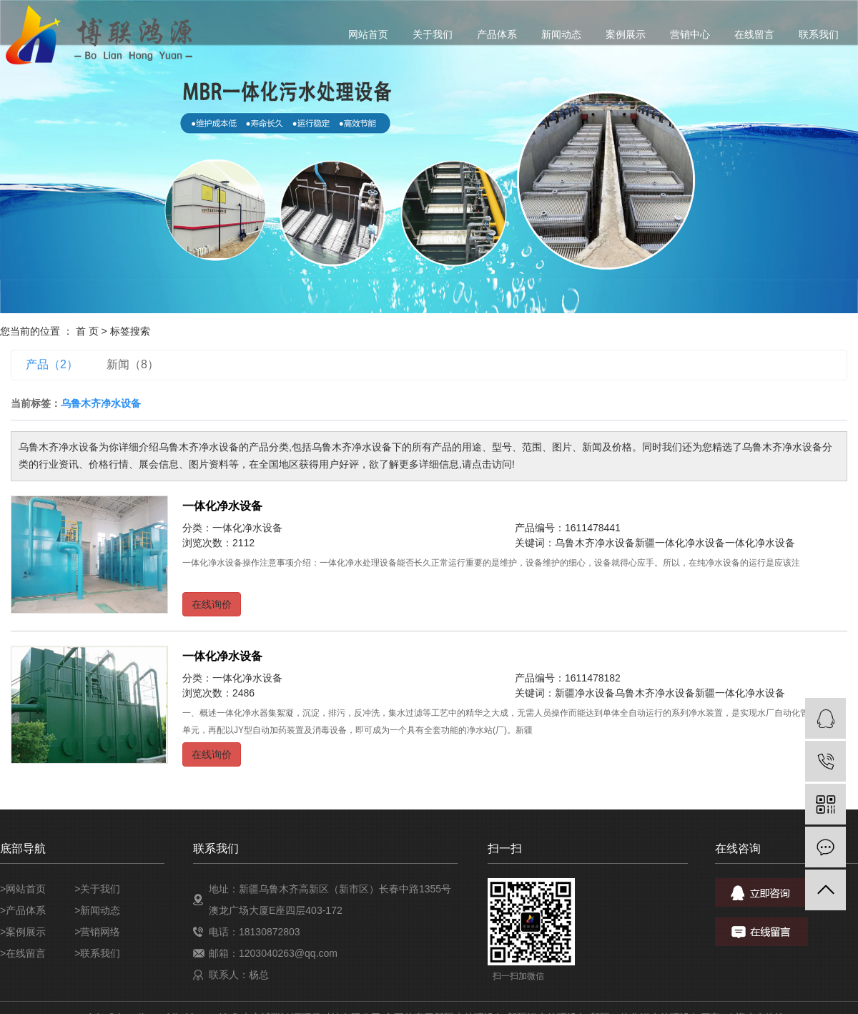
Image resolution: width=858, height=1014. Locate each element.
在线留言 (754, 34)
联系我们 (819, 34)
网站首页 (368, 34)
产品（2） (52, 364)
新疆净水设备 (585, 693)
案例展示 (626, 34)
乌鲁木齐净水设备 (595, 542)
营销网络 (100, 931)
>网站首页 (23, 889)
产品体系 (497, 34)
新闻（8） (133, 364)
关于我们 (433, 34)
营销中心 (690, 34)
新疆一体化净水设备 (680, 542)
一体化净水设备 (222, 506)
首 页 (87, 331)
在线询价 (212, 604)
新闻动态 (561, 34)
